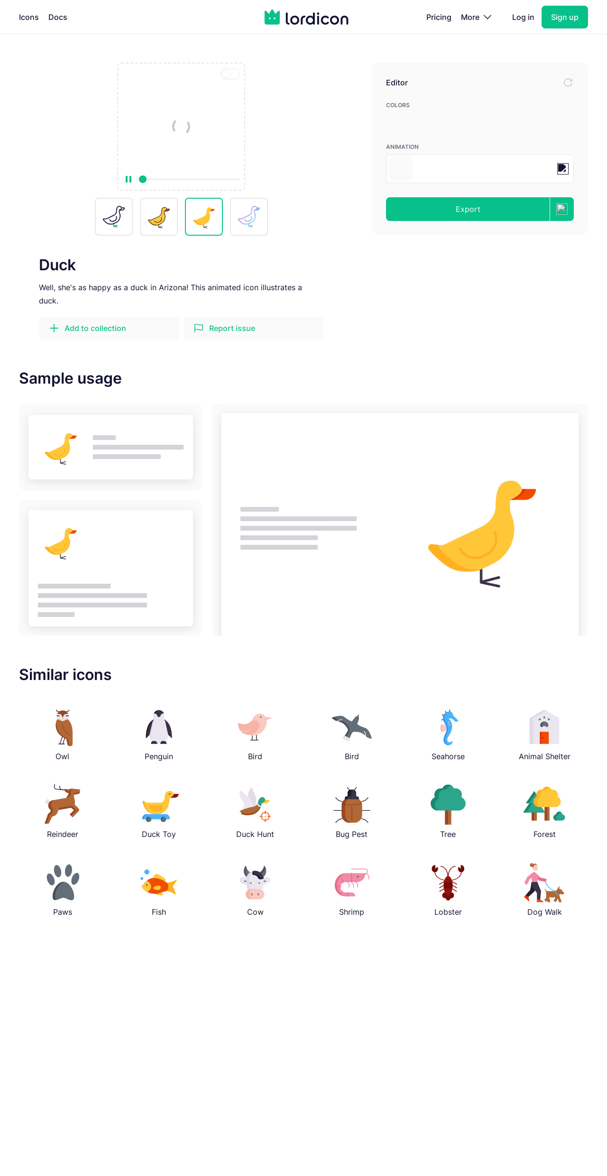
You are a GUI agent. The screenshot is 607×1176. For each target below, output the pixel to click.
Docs (57, 17)
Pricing (438, 17)
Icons (29, 17)
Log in (523, 17)
